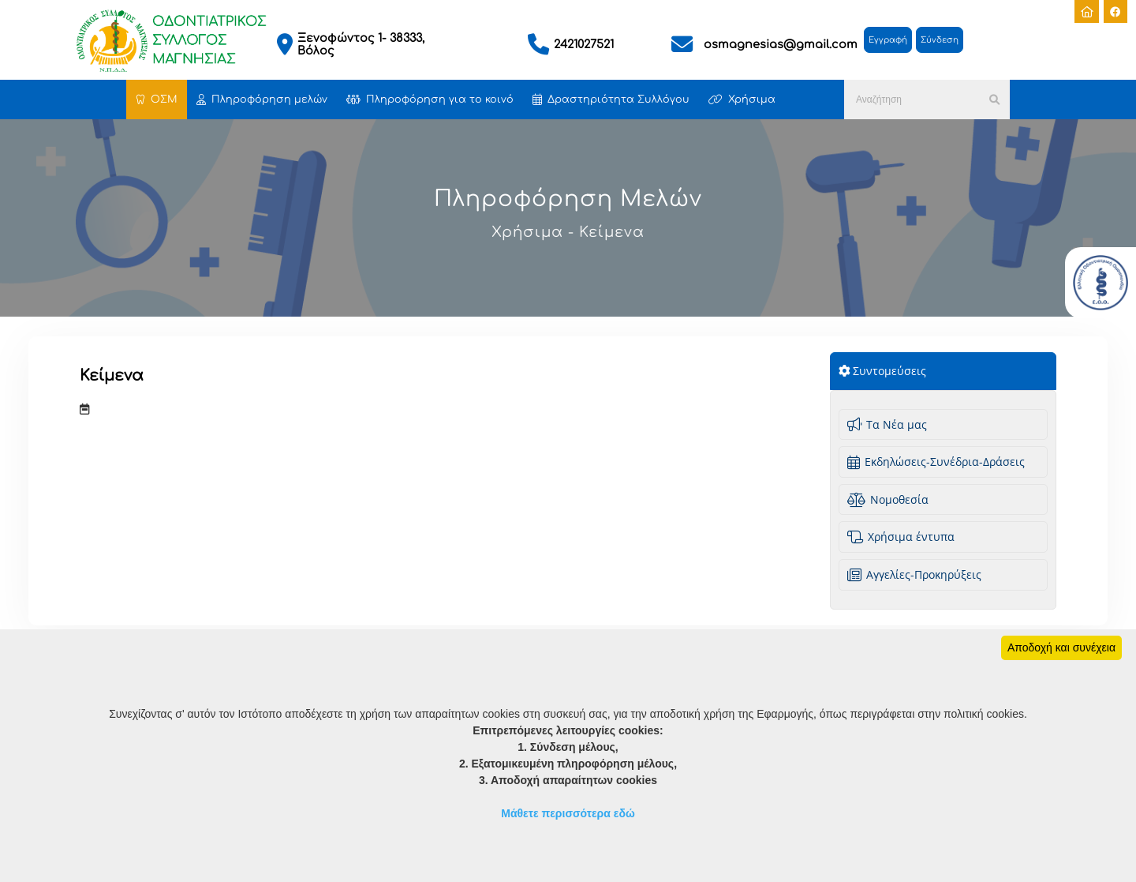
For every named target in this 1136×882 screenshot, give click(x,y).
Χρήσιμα (741, 99)
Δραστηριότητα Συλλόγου (610, 99)
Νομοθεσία (888, 499)
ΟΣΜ (157, 99)
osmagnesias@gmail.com (781, 44)
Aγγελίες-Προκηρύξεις (914, 574)
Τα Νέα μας (887, 424)
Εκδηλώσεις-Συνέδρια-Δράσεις (936, 461)
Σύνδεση (939, 40)
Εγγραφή (888, 40)
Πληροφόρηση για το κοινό (430, 99)
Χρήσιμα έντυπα (901, 536)
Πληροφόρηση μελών (261, 99)
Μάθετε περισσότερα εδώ (568, 813)
